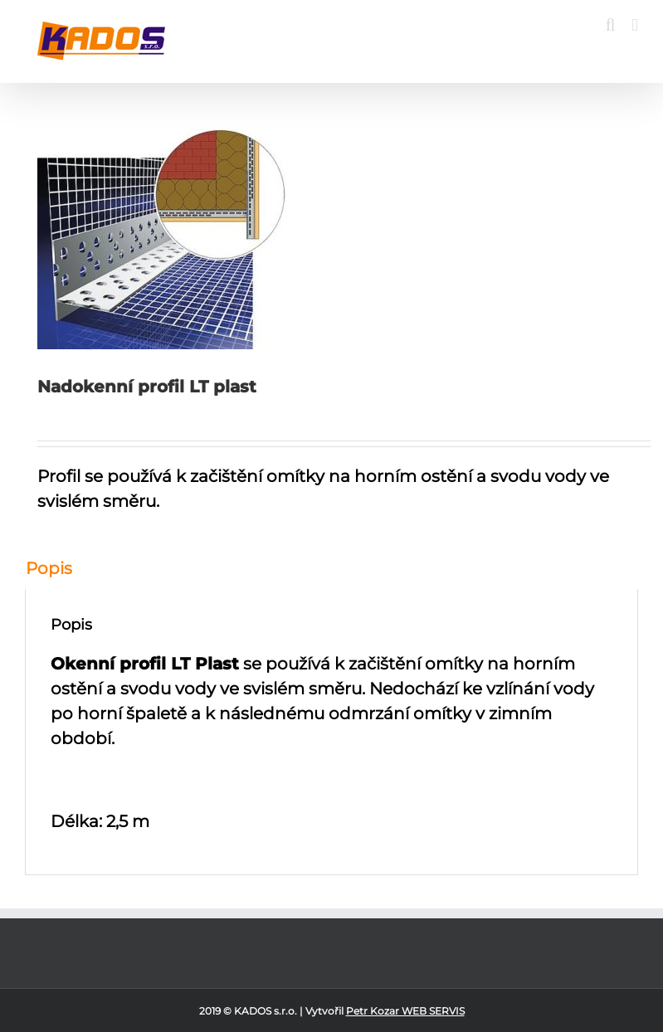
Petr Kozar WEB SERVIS (405, 1011)
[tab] (331, 568)
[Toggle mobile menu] (634, 25)
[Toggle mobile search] (611, 25)
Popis (49, 568)
